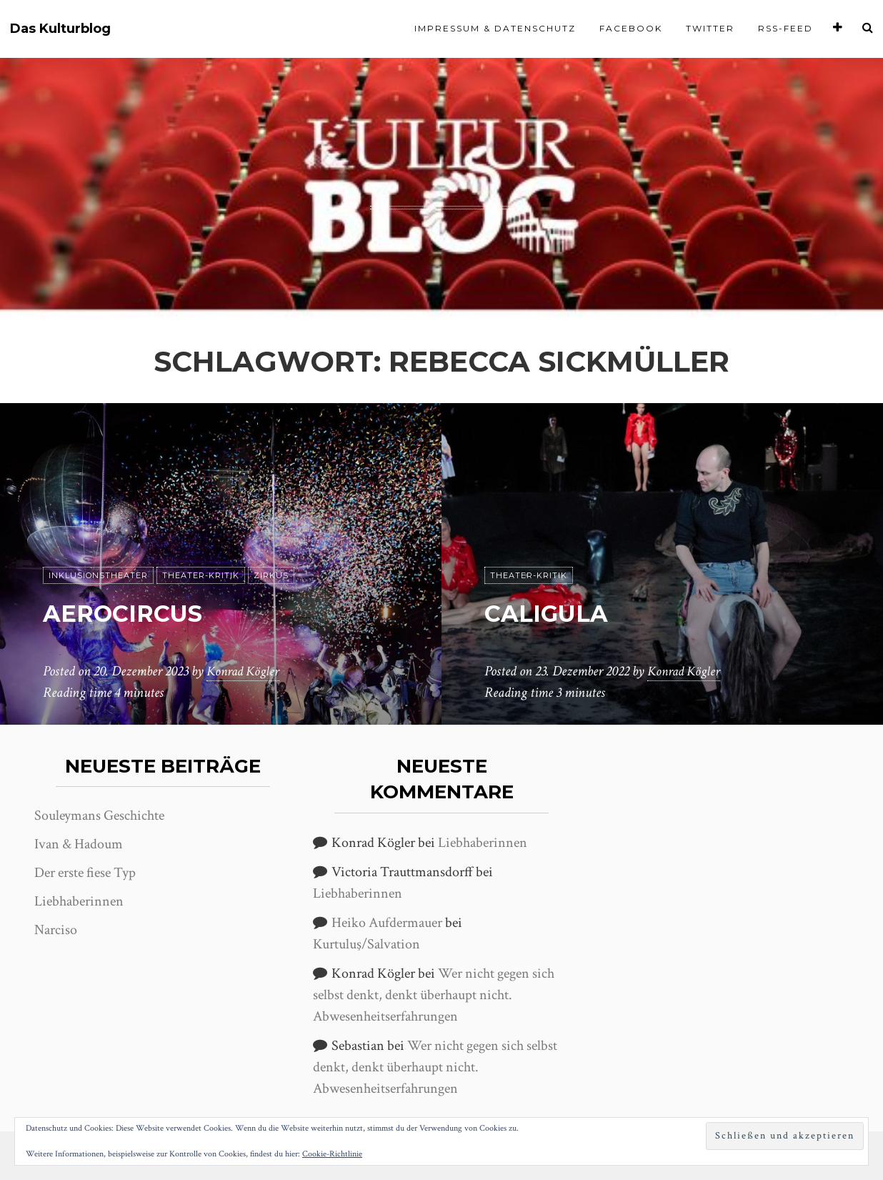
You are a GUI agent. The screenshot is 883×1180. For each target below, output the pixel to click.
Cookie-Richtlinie (332, 1154)
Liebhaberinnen (79, 901)
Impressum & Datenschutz (495, 28)
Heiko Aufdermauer (386, 922)
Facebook (630, 28)
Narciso (55, 930)
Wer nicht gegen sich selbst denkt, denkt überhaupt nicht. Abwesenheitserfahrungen (433, 995)
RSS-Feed (785, 28)
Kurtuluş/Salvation (366, 944)
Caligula (560, 611)
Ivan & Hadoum (78, 844)
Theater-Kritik (200, 575)
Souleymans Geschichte (99, 815)
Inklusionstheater (98, 575)
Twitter (710, 28)
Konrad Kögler (245, 671)
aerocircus (141, 611)
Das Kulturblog (60, 28)
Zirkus (271, 575)
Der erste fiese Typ (85, 872)
